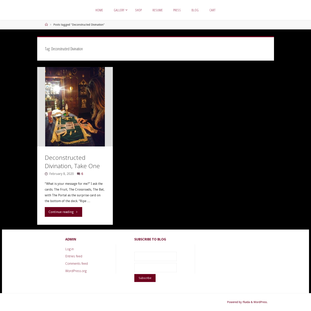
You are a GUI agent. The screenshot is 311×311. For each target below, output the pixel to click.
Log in (69, 249)
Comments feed (76, 263)
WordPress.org (76, 271)
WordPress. (260, 302)
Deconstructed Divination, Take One (72, 161)
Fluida (246, 302)
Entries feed (73, 256)
